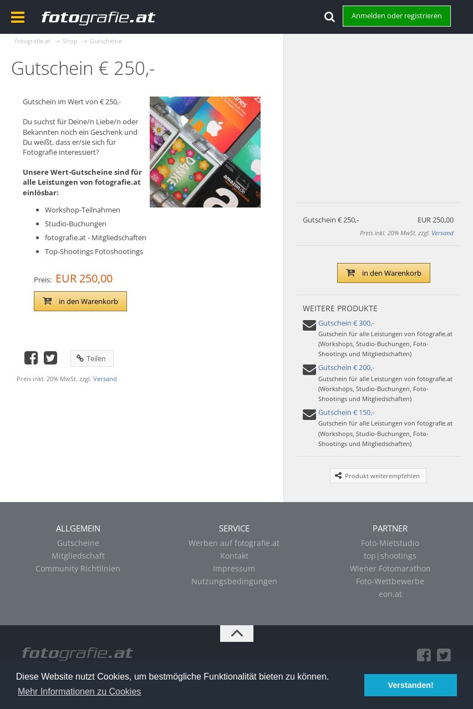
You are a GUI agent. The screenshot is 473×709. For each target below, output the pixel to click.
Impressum (234, 568)
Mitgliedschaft (78, 555)
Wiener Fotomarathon (390, 568)
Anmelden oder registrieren (397, 16)
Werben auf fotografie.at (234, 543)
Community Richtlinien (77, 568)
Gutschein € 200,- (346, 367)
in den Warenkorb (80, 301)
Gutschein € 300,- (346, 323)
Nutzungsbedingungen (234, 581)
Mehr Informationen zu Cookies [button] (79, 691)
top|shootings (390, 555)
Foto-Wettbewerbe (390, 581)
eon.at (390, 594)
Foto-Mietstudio (390, 543)
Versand (105, 378)
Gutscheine (78, 543)
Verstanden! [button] (411, 685)
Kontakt (234, 555)
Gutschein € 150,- (346, 412)
